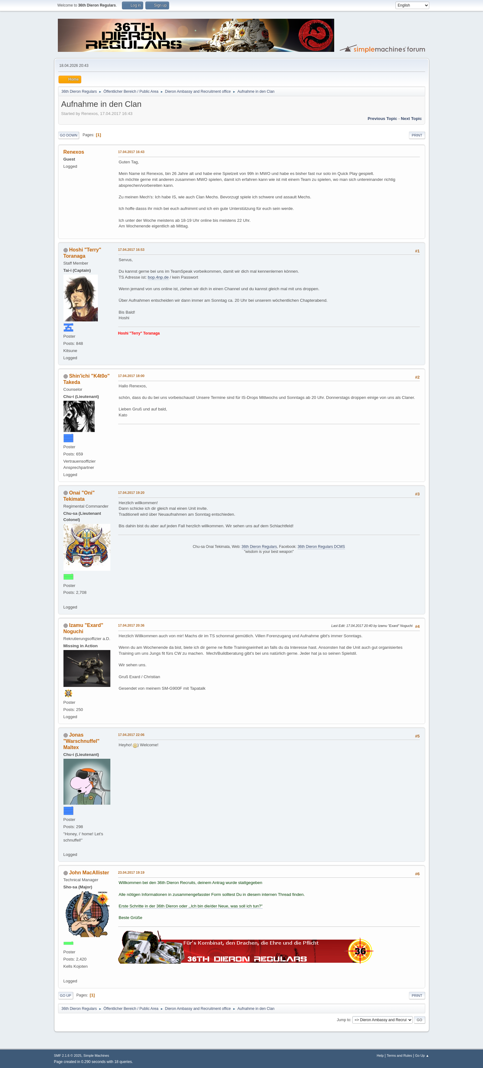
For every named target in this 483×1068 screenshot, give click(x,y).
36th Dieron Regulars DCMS (321, 546)
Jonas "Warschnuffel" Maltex (81, 741)
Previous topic (382, 118)
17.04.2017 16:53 (131, 249)
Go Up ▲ (422, 1055)
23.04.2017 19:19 (131, 872)
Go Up (65, 995)
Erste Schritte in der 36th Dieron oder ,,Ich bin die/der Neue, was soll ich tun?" (191, 906)
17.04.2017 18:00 (131, 376)
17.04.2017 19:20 (131, 492)
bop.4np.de (158, 277)
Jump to (343, 1020)
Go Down (69, 135)
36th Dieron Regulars (259, 546)
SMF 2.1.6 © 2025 (68, 1055)
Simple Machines (96, 1055)
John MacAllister (89, 872)
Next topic (411, 118)
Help (380, 1055)
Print (417, 135)
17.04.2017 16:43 (131, 152)
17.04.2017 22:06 (131, 735)
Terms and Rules (399, 1055)
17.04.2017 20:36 (131, 625)
